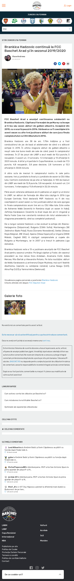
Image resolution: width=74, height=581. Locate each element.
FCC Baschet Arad (37, 283)
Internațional (8, 537)
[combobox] (37, 29)
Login (67, 5)
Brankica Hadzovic (50, 280)
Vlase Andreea (18, 56)
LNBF (4, 529)
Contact (5, 561)
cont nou (46, 341)
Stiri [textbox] (5, 29)
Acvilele (43, 530)
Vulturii (43, 525)
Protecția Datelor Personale (14, 552)
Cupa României (9, 533)
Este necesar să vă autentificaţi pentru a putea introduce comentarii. (35, 335)
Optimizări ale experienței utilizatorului (21, 407)
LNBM (4, 525)
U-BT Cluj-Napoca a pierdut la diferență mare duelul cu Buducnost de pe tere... (35, 488)
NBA (4, 541)
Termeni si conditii (10, 555)
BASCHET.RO (15, 361)
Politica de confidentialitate (14, 558)
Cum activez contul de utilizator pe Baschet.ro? (25, 393)
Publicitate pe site (10, 546)
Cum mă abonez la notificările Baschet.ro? (23, 400)
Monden (43, 541)
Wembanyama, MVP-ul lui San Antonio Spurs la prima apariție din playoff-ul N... (37, 468)
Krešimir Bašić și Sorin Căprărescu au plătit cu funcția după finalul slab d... (34, 448)
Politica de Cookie (9, 549)
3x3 (42, 535)
